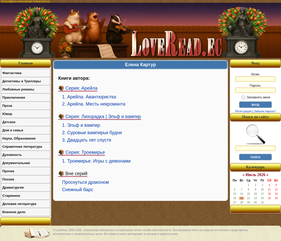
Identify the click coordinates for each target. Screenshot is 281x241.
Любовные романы (18, 89)
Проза (7, 106)
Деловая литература (19, 204)
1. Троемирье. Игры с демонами (96, 161)
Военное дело (14, 212)
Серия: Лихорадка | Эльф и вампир (103, 116)
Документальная (16, 163)
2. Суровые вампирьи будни (92, 132)
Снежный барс (77, 189)
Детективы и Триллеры (21, 81)
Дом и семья (12, 130)
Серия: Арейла (81, 88)
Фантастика (11, 73)
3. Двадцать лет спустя (86, 140)
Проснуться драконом (85, 182)
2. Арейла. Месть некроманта (93, 104)
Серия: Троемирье (85, 152)
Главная (25, 63)
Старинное (11, 196)
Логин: (255, 77)
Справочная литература (22, 146)
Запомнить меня (256, 97)
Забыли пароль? (265, 111)
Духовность (12, 155)
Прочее (8, 171)
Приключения (13, 97)
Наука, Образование (19, 138)
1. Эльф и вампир (81, 125)
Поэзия (8, 179)
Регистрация (243, 111)
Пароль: (255, 88)
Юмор (7, 114)
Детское (8, 122)
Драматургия (13, 187)
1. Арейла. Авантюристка (89, 96)
